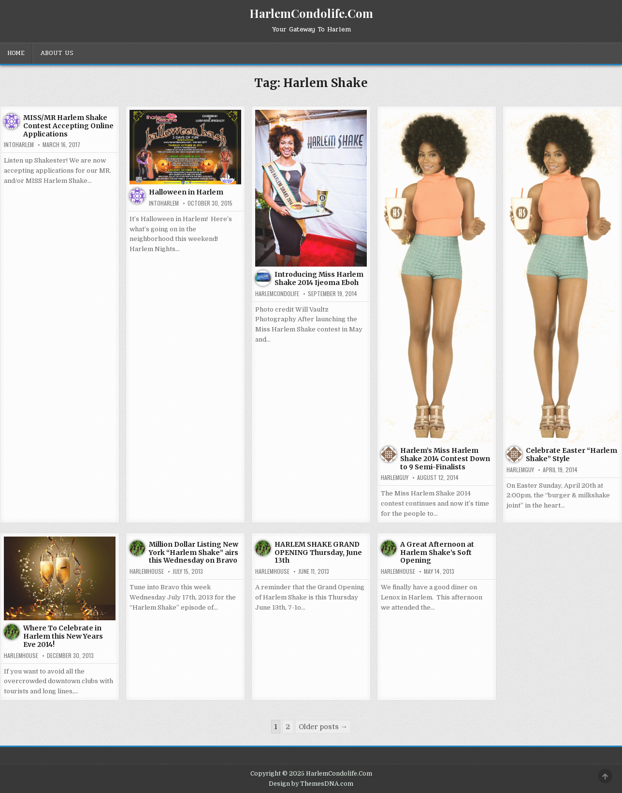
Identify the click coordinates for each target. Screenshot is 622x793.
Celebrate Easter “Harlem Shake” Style (571, 454)
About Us (56, 53)
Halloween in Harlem (186, 192)
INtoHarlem (19, 145)
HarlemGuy (394, 477)
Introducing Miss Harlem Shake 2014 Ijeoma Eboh (319, 278)
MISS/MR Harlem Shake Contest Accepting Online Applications (68, 125)
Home (16, 53)
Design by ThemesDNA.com (311, 783)
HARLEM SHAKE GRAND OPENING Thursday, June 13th (318, 552)
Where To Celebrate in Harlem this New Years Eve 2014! (63, 636)
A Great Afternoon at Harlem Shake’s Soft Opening (437, 552)
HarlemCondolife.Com (311, 13)
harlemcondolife (277, 294)
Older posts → (323, 727)
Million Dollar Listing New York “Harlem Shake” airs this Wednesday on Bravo (193, 552)
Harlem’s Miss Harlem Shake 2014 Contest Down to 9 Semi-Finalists (445, 458)
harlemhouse (21, 655)
